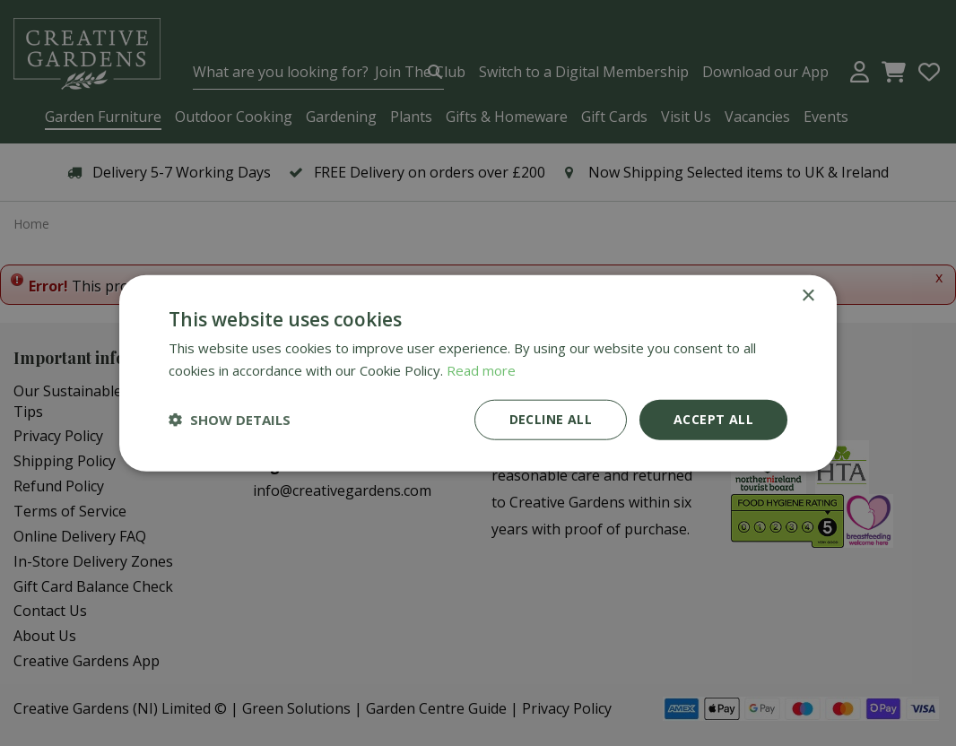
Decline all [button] (550, 419)
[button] (230, 420)
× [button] (807, 296)
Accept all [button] (713, 419)
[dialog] (478, 373)
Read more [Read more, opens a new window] (481, 370)
